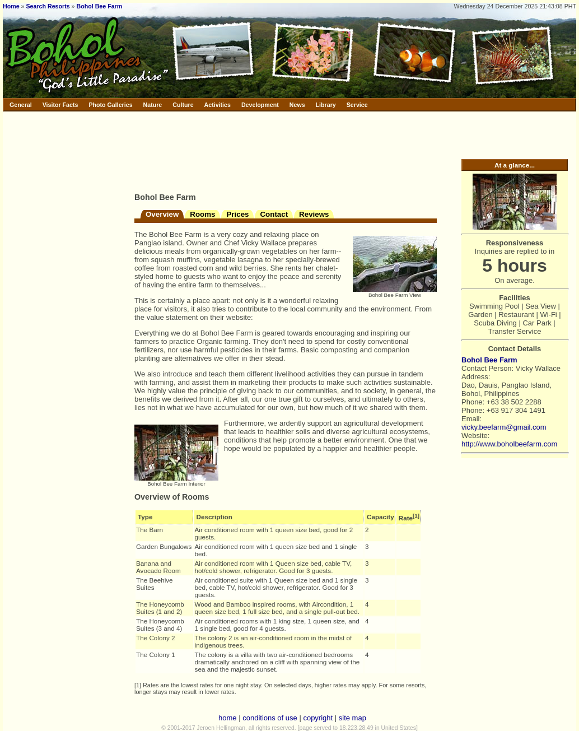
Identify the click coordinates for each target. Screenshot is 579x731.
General (21, 104)
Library (326, 104)
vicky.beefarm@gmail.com (504, 427)
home (227, 718)
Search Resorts (47, 6)
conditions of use (269, 718)
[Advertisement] (173, 150)
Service (357, 104)
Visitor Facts (60, 104)
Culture (182, 104)
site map (352, 718)
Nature (152, 104)
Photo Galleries (110, 104)
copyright (318, 718)
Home (11, 6)
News (297, 104)
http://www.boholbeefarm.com (509, 444)
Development (260, 104)
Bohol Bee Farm (100, 6)
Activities (217, 104)
